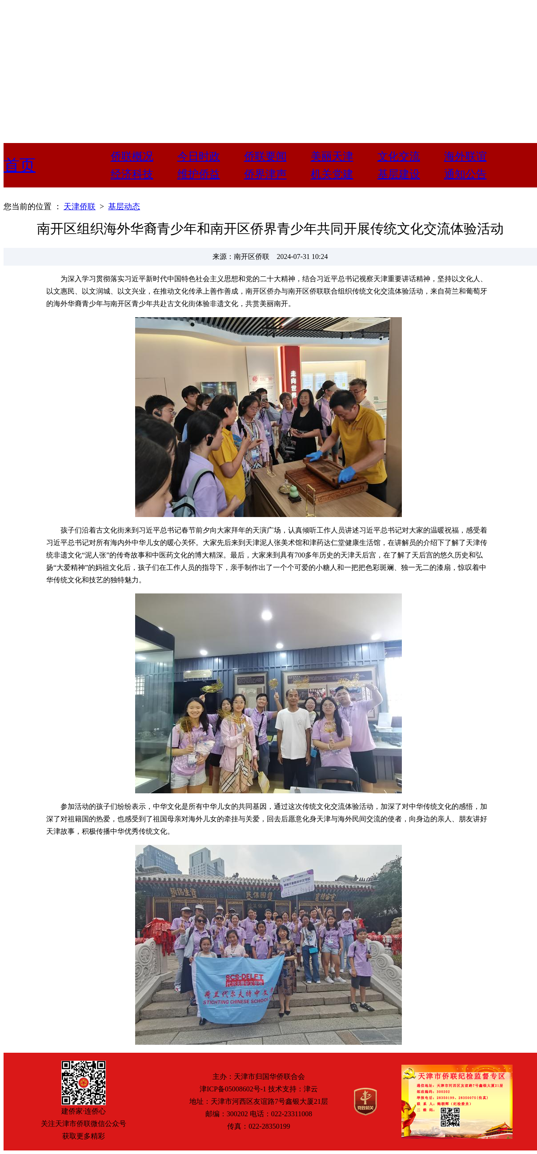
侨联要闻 (265, 156)
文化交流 (398, 156)
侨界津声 (265, 174)
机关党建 (332, 174)
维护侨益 (198, 174)
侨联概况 (132, 156)
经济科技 (132, 174)
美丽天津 (332, 156)
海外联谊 (465, 156)
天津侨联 (80, 206)
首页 (20, 165)
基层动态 (124, 206)
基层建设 (398, 174)
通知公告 (465, 174)
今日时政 (198, 156)
